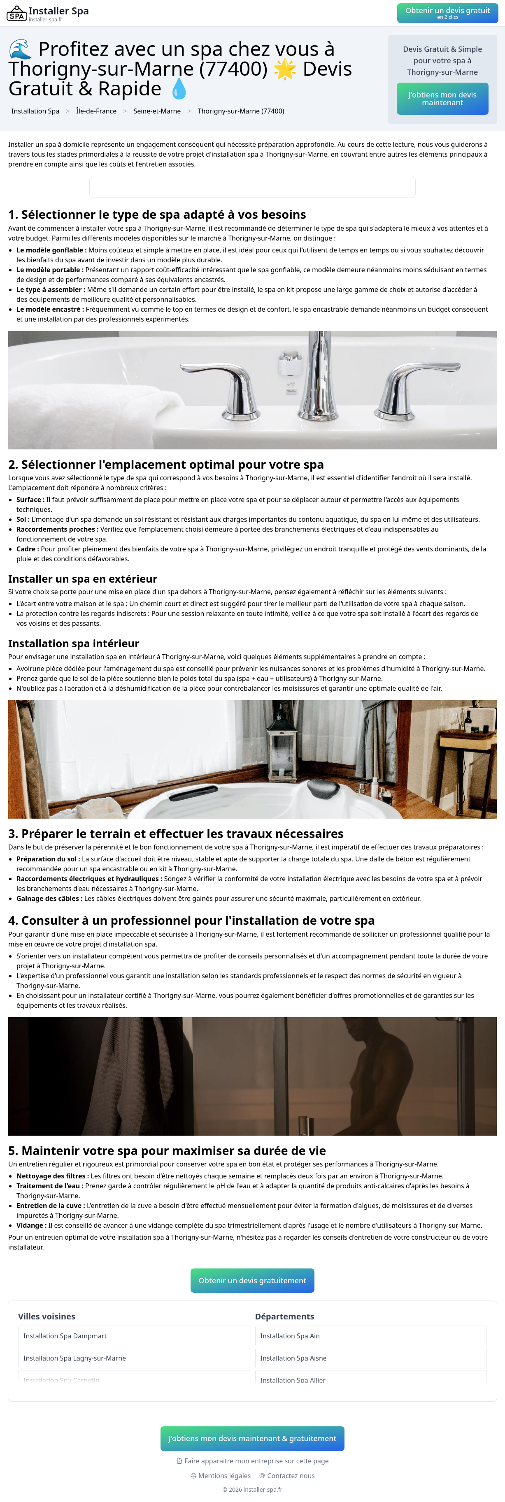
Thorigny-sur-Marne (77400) (241, 111)
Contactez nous (287, 1475)
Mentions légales (220, 1475)
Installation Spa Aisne (294, 1358)
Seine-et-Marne (157, 111)
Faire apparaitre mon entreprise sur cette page (252, 1460)
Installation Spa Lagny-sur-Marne (74, 1358)
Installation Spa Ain (290, 1335)
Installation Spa (35, 111)
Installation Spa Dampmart (65, 1335)
